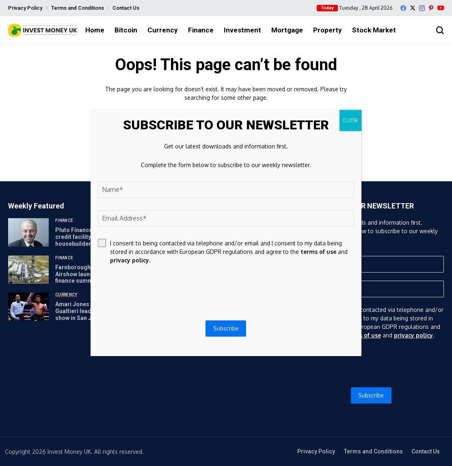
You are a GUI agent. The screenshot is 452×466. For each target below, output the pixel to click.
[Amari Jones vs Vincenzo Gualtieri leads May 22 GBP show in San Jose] (28, 306)
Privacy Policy (25, 8)
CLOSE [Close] (350, 120)
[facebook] (403, 8)
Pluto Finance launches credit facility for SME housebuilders (86, 237)
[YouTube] (440, 8)
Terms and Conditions (77, 8)
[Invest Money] (42, 30)
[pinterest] (431, 8)
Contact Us (125, 8)
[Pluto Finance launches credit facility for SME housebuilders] (28, 232)
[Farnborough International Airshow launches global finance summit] (28, 270)
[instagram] (422, 8)
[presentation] (371, 363)
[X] (412, 8)
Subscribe (371, 395)
